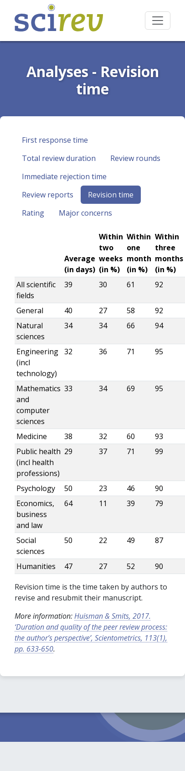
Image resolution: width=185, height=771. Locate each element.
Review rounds (135, 158)
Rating (33, 213)
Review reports (47, 195)
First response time (55, 140)
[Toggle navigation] (157, 20)
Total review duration (59, 158)
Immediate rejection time (64, 176)
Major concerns (85, 213)
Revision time (111, 195)
